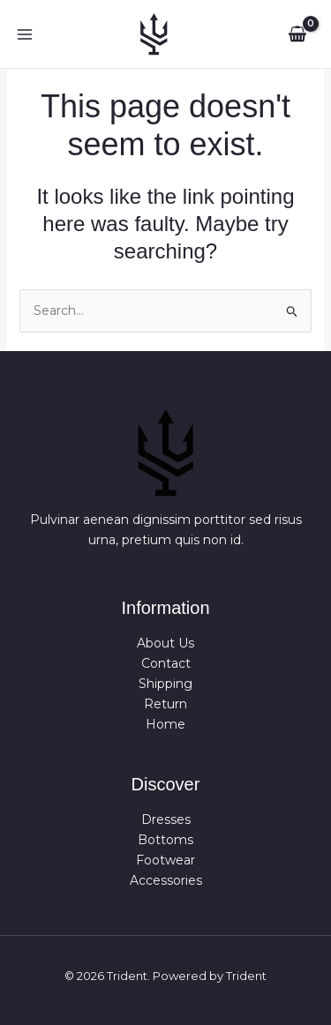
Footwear (165, 860)
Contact (166, 663)
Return (165, 705)
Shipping (165, 684)
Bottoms (165, 840)
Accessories (166, 880)
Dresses (166, 819)
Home (165, 725)
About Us (165, 643)
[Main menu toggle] (24, 34)
